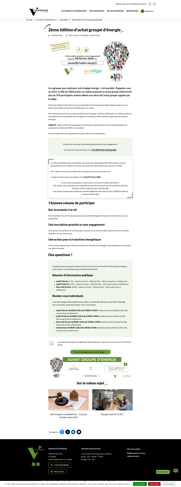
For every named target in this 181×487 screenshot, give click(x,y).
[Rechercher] (147, 9)
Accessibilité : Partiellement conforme (125, 478)
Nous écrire (57, 468)
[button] (175, 472)
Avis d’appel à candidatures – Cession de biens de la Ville (68, 412)
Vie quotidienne (115, 9)
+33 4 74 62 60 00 (59, 462)
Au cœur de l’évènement (74, 9)
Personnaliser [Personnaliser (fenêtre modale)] (168, 484)
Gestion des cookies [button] (49, 478)
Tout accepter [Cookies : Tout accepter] (140, 484)
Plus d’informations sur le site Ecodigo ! (90, 349)
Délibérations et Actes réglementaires (136, 451)
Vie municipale (96, 9)
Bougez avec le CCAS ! (112, 411)
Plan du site (63, 478)
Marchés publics (133, 446)
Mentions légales (77, 478)
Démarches (132, 9)
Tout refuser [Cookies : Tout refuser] (154, 484)
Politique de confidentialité (97, 478)
